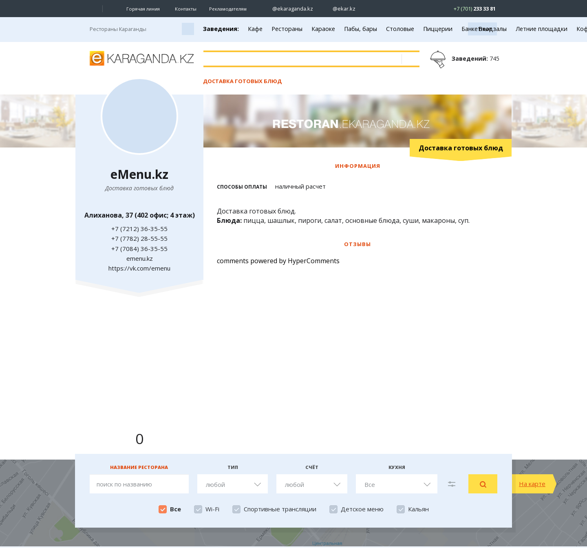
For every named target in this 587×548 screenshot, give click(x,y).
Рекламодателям (228, 9)
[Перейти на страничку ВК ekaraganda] (369, 9)
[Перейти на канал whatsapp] (426, 9)
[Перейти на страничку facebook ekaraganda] (383, 9)
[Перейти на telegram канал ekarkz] (412, 9)
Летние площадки (541, 29)
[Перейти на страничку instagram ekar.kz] (340, 9)
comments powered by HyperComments (278, 260)
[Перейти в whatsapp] (468, 8)
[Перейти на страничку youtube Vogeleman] (397, 9)
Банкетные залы (484, 29)
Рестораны (286, 29)
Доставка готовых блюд (242, 81)
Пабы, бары (360, 29)
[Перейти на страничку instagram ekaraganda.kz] (288, 9)
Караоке (323, 29)
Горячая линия (143, 9)
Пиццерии (437, 29)
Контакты (185, 9)
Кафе (255, 29)
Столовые (400, 29)
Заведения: (221, 29)
